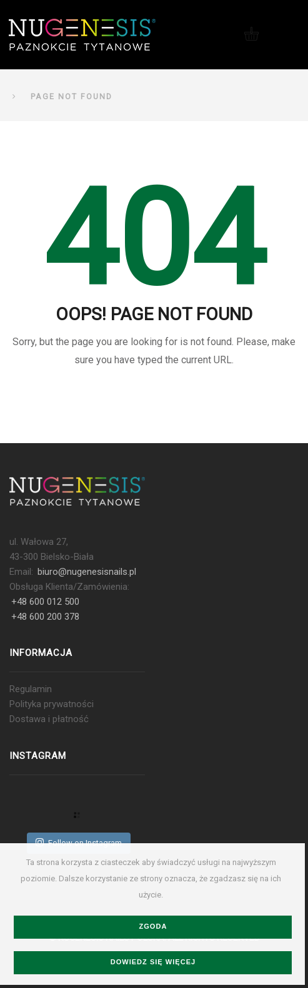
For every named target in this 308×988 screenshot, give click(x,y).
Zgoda (153, 926)
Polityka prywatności (51, 704)
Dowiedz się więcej (153, 962)
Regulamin (30, 689)
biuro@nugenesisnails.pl (86, 571)
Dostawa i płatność (49, 719)
